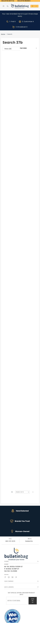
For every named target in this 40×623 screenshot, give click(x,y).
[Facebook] (5, 577)
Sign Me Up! (32, 600)
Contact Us (29, 541)
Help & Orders (9, 587)
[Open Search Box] (8, 6)
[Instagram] (9, 577)
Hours (6, 561)
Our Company (8, 581)
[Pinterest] (16, 577)
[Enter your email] (17, 600)
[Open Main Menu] (4, 6)
